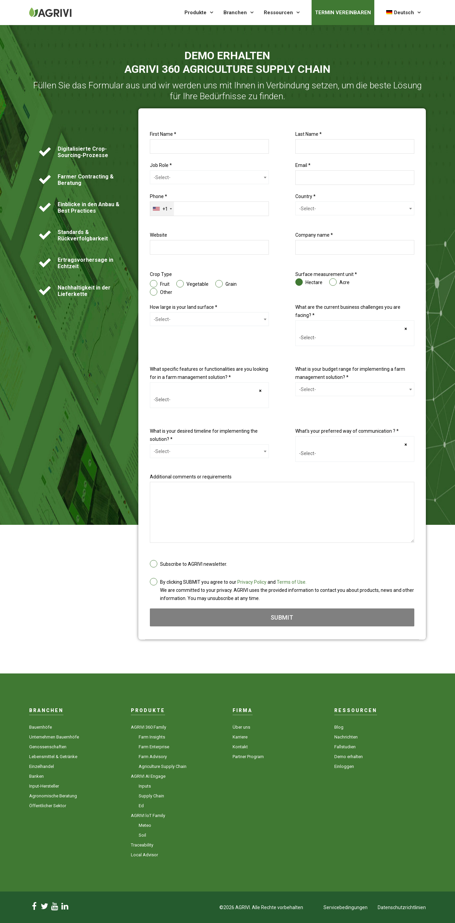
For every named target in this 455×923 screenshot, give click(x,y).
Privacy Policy (251, 582)
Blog (338, 727)
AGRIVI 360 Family (148, 727)
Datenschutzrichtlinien (402, 907)
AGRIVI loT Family (148, 815)
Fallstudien (345, 746)
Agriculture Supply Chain (162, 766)
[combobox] (209, 177)
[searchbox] (355, 337)
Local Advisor (144, 854)
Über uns (241, 727)
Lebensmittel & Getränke (53, 756)
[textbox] (209, 177)
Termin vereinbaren (343, 12)
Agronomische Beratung (53, 795)
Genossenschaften (47, 746)
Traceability (142, 844)
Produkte (195, 12)
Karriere (240, 736)
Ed (141, 805)
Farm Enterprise (154, 746)
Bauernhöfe (40, 727)
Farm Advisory (153, 756)
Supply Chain (151, 795)
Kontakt (240, 746)
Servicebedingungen (345, 907)
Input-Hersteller (44, 786)
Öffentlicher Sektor (47, 805)
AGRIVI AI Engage (148, 776)
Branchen (235, 12)
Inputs (145, 786)
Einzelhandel (41, 766)
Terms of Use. (291, 582)
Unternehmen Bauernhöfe (54, 736)
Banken (36, 776)
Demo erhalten (348, 756)
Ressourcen (278, 12)
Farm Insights (152, 736)
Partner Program (248, 756)
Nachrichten (346, 736)
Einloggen (344, 766)
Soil (142, 835)
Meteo (145, 825)
